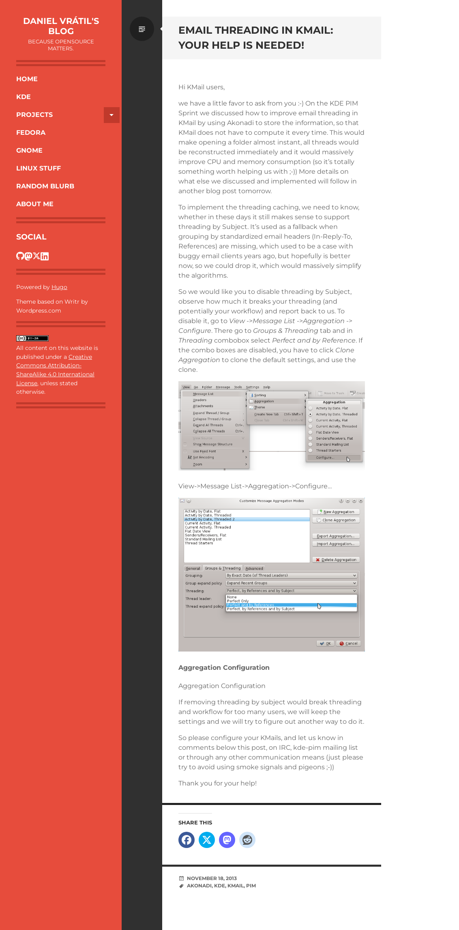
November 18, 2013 (212, 878)
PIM (251, 886)
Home (27, 79)
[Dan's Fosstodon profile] (28, 256)
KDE (23, 97)
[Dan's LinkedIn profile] (45, 256)
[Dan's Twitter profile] (36, 256)
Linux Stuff (38, 168)
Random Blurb (45, 186)
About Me (35, 204)
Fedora (30, 132)
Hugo (59, 287)
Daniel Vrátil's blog (61, 26)
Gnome (29, 150)
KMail (235, 886)
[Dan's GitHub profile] (20, 256)
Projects (68, 115)
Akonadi (199, 886)
